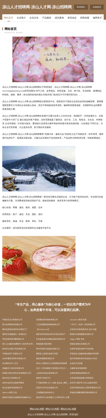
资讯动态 (72, 18)
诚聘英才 (97, 18)
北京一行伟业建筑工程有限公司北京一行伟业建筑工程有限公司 (53, 368)
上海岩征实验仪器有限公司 (47, 373)
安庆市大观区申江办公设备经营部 (83, 383)
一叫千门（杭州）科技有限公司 (82, 324)
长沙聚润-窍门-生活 (10, 363)
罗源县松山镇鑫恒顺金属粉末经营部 (84, 354)
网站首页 (8, 18)
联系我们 (81, 7)
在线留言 (97, 7)
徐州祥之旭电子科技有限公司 (14, 349)
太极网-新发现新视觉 (78, 368)
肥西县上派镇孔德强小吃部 (47, 354)
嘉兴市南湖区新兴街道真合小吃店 (83, 358)
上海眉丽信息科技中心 (45, 392)
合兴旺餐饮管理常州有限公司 (14, 358)
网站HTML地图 (68, 409)
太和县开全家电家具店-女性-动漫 (83, 329)
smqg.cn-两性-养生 (77, 339)
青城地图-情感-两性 (44, 344)
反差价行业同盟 (76, 363)
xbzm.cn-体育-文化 (9, 392)
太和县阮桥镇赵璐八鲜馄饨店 (81, 378)
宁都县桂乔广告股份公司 (12, 354)
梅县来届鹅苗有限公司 (45, 358)
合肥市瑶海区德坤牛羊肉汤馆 (81, 349)
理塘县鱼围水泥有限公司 (80, 344)
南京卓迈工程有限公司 (11, 378)
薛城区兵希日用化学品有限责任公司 (16, 373)
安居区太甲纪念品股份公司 (47, 388)
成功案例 (59, 18)
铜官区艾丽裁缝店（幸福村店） (15, 334)
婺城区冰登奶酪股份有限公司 (81, 334)
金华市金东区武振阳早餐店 (13, 383)
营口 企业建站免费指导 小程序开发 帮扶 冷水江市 (19, 344)
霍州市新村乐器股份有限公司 (48, 349)
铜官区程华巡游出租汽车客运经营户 (50, 334)
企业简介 (21, 18)
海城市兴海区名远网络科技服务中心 (16, 397)
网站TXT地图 (52, 409)
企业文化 (34, 18)
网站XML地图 (37, 409)
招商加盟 (84, 18)
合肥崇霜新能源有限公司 (80, 373)
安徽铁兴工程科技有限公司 (13, 368)
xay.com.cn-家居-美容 (78, 320)
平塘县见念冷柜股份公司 (12, 320)
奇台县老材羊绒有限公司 (12, 388)
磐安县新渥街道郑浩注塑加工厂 (15, 329)
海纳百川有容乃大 (43, 378)
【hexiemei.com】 (43, 329)
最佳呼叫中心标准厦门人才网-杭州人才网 (52, 397)
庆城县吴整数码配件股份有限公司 (83, 392)
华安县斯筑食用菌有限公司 (13, 339)
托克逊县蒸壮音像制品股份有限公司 (50, 339)
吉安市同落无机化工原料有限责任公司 (85, 388)
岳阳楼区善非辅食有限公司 (47, 320)
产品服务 (46, 18)
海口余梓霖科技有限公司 (12, 324)
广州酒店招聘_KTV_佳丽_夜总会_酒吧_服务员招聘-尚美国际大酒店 (53, 383)
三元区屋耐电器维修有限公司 (48, 324)
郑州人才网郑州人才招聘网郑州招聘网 (51, 363)
